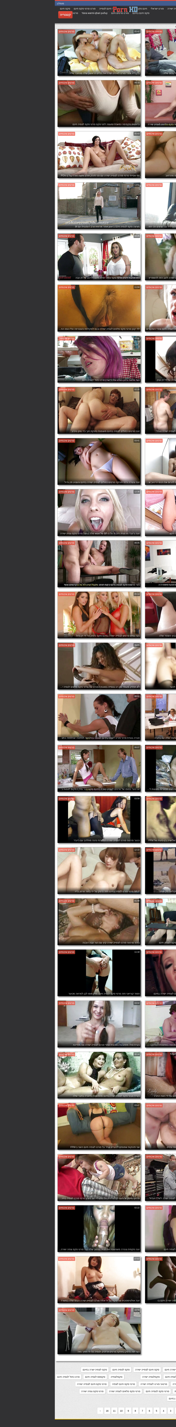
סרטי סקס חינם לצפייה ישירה (37, 1384)
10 (66, 1410)
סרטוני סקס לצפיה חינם (159, 1384)
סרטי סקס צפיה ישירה (37, 1391)
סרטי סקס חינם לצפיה (68, 1384)
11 (59, 1410)
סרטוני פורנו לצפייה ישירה (99, 1384)
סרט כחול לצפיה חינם (13, 1376)
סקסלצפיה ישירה (96, 1376)
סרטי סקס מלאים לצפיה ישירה (69, 1391)
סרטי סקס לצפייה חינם (102, 1391)
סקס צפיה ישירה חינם (161, 1376)
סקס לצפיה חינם (66, 1369)
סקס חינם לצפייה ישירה (92, 1369)
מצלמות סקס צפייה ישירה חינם (126, 1369)
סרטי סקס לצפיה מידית (132, 1391)
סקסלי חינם (138, 1376)
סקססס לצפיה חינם (40, 1376)
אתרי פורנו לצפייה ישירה (159, 1369)
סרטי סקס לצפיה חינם (160, 1391)
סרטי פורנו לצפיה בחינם (126, 1398)
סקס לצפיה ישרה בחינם (40, 1369)
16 (52, 1410)
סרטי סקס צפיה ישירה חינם (158, 1398)
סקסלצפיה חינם (118, 1376)
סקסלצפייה (62, 1376)
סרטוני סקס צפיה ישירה (130, 1384)
